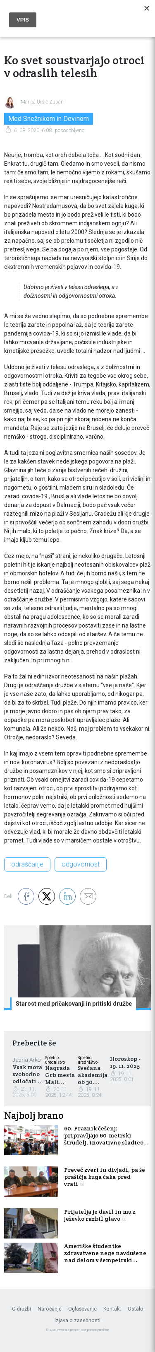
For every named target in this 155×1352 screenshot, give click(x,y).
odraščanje (27, 864)
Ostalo (135, 1309)
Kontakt (112, 1309)
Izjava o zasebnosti (77, 1320)
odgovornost (81, 864)
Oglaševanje (82, 1309)
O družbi (21, 1309)
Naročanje (50, 1309)
